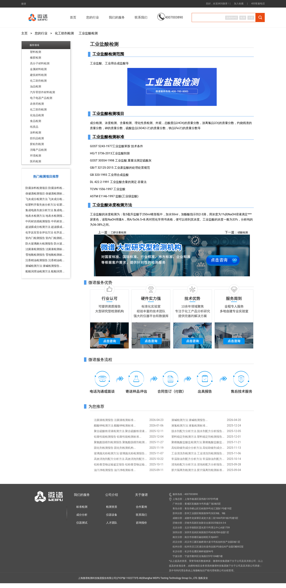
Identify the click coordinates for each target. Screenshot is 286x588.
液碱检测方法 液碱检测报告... (43, 265)
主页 (24, 33)
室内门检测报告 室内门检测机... (45, 238)
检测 (242, 17)
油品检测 (35, 86)
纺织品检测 (37, 138)
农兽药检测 (37, 103)
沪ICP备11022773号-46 (129, 578)
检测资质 (111, 506)
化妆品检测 (37, 115)
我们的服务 (82, 495)
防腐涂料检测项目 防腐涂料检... (45, 188)
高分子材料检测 (39, 63)
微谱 (23, 3)
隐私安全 (203, 578)
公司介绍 (111, 495)
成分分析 (81, 514)
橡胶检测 (35, 57)
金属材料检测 (38, 69)
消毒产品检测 (38, 149)
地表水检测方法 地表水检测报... (45, 215)
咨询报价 (141, 522)
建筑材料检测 (38, 74)
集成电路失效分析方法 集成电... (45, 210)
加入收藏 (238, 3)
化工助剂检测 (64, 33)
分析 (250, 17)
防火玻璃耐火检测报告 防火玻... (45, 243)
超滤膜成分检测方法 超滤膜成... (45, 226)
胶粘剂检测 (37, 144)
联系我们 (141, 17)
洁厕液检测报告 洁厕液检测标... (45, 249)
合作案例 (141, 506)
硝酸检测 (243, 232)
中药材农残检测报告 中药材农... (45, 221)
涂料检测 (35, 132)
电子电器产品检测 (41, 98)
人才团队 (111, 522)
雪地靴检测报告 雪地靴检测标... (45, 254)
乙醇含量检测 (118, 232)
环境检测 (35, 155)
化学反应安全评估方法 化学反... (45, 232)
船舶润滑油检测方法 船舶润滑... (45, 271)
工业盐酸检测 (88, 33)
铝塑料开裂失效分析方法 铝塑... (45, 204)
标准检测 (81, 506)
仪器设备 (111, 514)
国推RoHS (231, 17)
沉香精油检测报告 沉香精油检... (45, 260)
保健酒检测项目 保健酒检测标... (45, 193)
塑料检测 (35, 51)
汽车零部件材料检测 (42, 92)
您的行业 (41, 33)
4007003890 (170, 14)
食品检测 (35, 121)
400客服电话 (258, 3)
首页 (73, 17)
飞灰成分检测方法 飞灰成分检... (45, 199)
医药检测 (35, 161)
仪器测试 (81, 522)
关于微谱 (141, 495)
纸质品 (34, 126)
